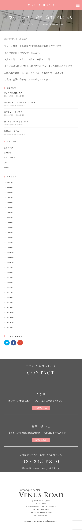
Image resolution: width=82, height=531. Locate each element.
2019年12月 (9, 252)
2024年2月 (8, 182)
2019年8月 (8, 272)
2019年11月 (9, 257)
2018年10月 (9, 322)
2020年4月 (8, 232)
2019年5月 (8, 287)
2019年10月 (9, 262)
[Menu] (77, 5)
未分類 (6, 167)
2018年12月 (9, 312)
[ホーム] (19, 24)
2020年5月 (8, 227)
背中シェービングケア (13, 112)
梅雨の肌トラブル (11, 131)
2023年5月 (8, 207)
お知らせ (7, 152)
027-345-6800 (41, 462)
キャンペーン (9, 157)
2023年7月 (8, 197)
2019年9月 (8, 267)
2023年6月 (8, 202)
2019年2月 (8, 302)
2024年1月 (8, 187)
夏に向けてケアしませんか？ (16, 121)
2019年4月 (8, 292)
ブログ (24, 39)
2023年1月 (8, 222)
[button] (41, 408)
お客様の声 (8, 147)
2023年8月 (8, 192)
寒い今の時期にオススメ (14, 93)
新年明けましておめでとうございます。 (20, 102)
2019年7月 (8, 277)
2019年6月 (8, 282)
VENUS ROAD (41, 5)
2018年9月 (8, 327)
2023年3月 (8, 212)
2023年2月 (8, 217)
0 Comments (19, 96)
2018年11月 (9, 317)
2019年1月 (8, 307)
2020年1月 (8, 247)
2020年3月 (8, 237)
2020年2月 (8, 242)
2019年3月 (8, 297)
